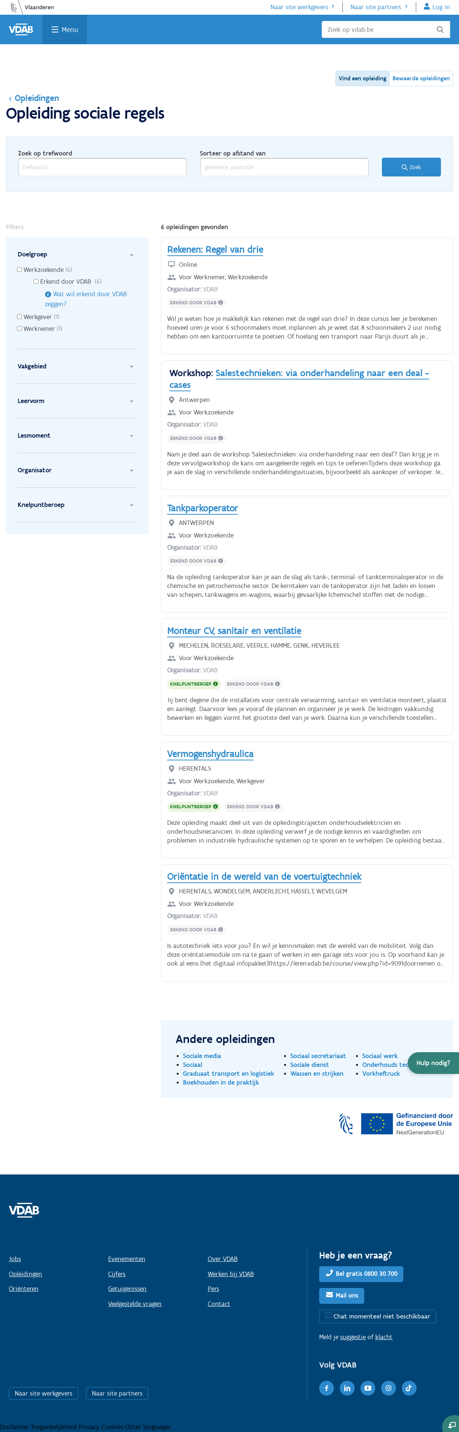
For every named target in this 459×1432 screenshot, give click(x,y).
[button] (433, 1063)
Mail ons (347, 1295)
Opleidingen (32, 97)
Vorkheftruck (381, 1073)
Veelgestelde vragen (135, 1304)
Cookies (113, 1427)
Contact (219, 1304)
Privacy (90, 1427)
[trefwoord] (102, 167)
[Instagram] (388, 1388)
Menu (70, 29)
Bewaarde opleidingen (421, 78)
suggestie (353, 1337)
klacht (384, 1337)
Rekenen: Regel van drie (215, 249)
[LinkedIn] (347, 1388)
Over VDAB (223, 1259)
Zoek (415, 167)
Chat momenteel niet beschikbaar (382, 1316)
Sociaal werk (380, 1056)
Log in (441, 7)
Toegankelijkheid (55, 1427)
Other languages (147, 1427)
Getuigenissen (127, 1289)
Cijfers (116, 1274)
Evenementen (126, 1259)
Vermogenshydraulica (210, 754)
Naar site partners (376, 7)
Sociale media (202, 1056)
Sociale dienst (309, 1064)
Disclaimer (15, 1427)
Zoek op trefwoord (45, 153)
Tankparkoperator (202, 508)
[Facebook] (326, 1388)
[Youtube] (367, 1388)
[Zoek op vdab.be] (386, 29)
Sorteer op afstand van (233, 153)
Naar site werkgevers (299, 7)
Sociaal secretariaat (318, 1056)
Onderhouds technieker (395, 1064)
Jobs (15, 1259)
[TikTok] (409, 1388)
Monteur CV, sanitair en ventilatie (234, 631)
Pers (213, 1289)
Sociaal (192, 1064)
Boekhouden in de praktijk (221, 1082)
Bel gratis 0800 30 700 (366, 1274)
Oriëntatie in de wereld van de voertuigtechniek (264, 876)
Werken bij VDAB (231, 1274)
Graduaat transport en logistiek (228, 1073)
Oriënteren (23, 1289)
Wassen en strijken (317, 1073)
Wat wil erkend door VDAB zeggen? (86, 299)
